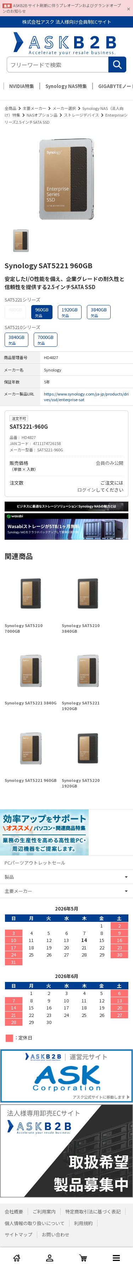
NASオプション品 (42, 115)
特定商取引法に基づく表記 (93, 1211)
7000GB (46, 340)
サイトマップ (18, 1234)
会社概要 (14, 1211)
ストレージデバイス (81, 115)
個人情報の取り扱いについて (35, 1223)
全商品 (10, 108)
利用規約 (83, 1223)
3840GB (99, 312)
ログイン (86, 489)
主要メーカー (34, 108)
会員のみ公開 (109, 463)
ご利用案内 (44, 1211)
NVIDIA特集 (21, 86)
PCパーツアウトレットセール (35, 862)
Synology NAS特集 (66, 86)
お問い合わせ (56, 1234)
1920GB (70, 312)
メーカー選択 (64, 108)
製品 (9, 876)
